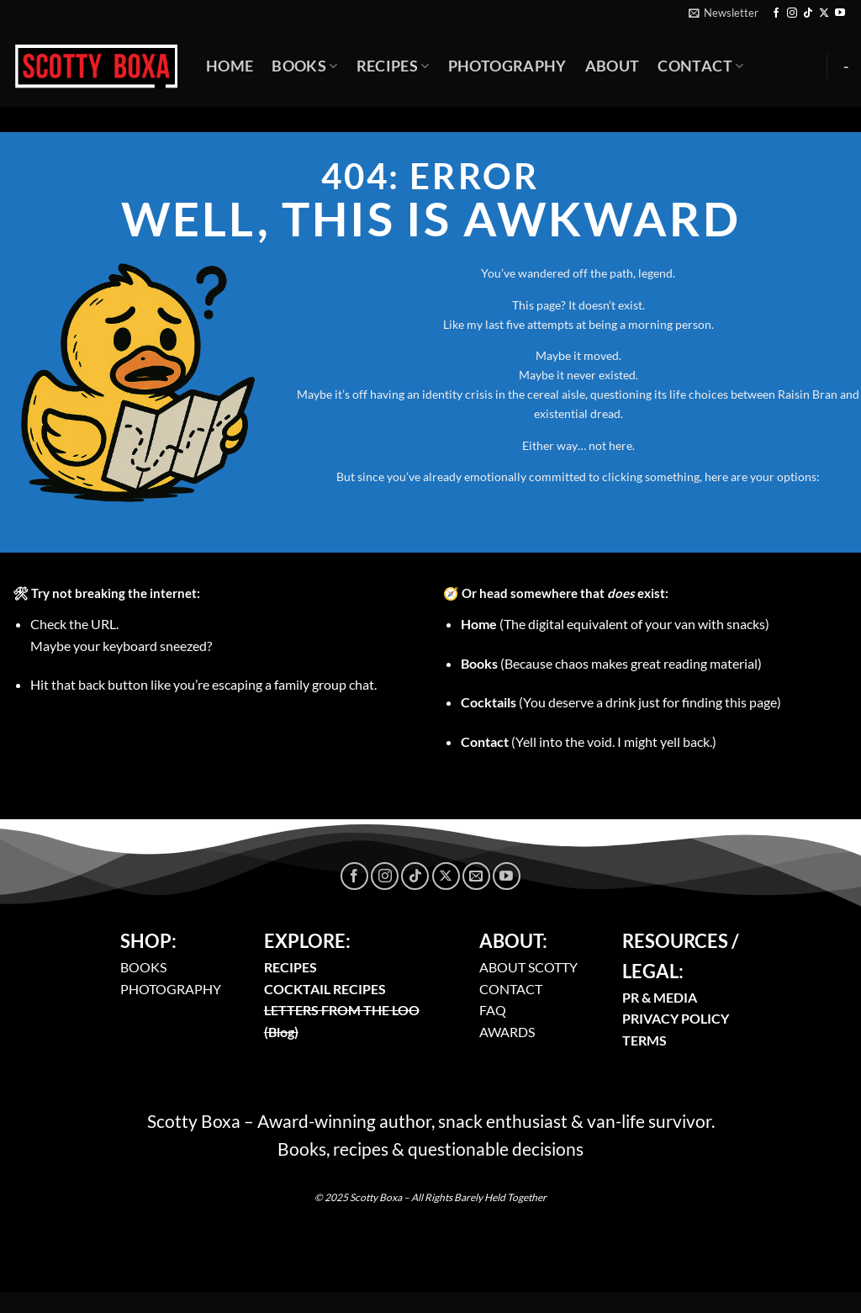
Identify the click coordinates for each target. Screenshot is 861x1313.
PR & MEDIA (659, 997)
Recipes (393, 66)
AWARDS (507, 1032)
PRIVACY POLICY (675, 1018)
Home (229, 66)
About (612, 66)
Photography (507, 66)
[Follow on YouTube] (840, 13)
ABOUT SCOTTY (528, 967)
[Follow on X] (824, 13)
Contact (700, 66)
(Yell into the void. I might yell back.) (588, 741)
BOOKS (143, 967)
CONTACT (510, 989)
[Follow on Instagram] (792, 13)
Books (304, 66)
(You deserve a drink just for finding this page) (621, 702)
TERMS (644, 1040)
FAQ (492, 1010)
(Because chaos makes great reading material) (611, 663)
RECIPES (290, 967)
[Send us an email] (476, 876)
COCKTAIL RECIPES (325, 989)
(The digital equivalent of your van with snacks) (615, 624)
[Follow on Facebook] (776, 13)
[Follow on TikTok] (808, 13)
